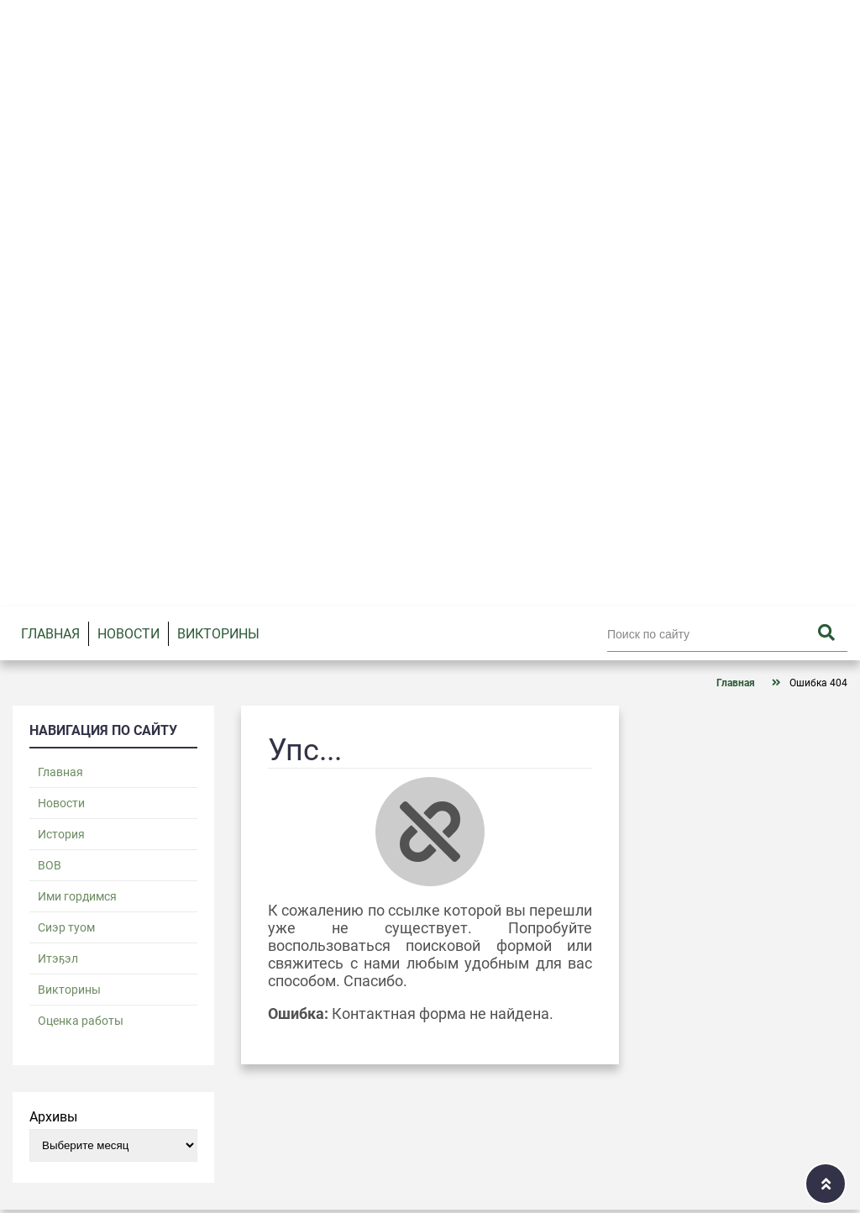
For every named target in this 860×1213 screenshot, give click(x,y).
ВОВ (49, 865)
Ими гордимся (77, 896)
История (61, 834)
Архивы (53, 1117)
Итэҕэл (58, 958)
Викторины (218, 634)
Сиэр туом (66, 927)
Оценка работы (80, 1020)
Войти (785, 16)
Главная (50, 634)
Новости (128, 634)
